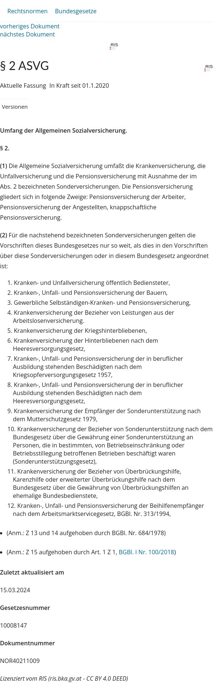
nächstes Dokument (27, 34)
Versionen (15, 106)
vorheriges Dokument (30, 26)
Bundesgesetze (76, 11)
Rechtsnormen (27, 11)
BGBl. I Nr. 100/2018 (146, 552)
